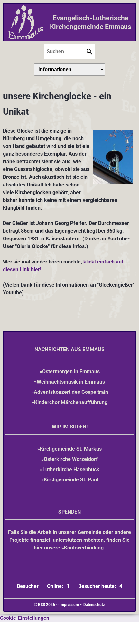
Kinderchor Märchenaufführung (70, 402)
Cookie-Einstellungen (24, 618)
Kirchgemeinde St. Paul (71, 480)
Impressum (69, 604)
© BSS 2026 (44, 604)
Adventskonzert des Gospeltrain (71, 392)
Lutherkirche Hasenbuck (70, 469)
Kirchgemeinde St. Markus (71, 449)
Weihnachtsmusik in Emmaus (71, 382)
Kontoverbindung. (84, 548)
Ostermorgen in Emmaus (71, 371)
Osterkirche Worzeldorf (71, 459)
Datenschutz (94, 604)
